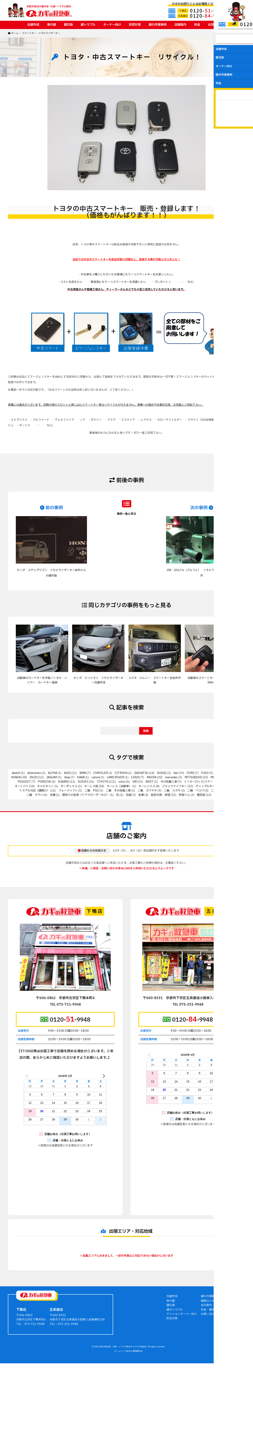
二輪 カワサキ (147, 791)
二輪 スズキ (172, 791)
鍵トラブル (88, 25)
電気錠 (201, 795)
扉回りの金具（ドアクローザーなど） (85, 795)
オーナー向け (112, 25)
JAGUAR (51, 777)
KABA (81, 777)
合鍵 (52, 795)
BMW (82, 773)
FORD (190, 773)
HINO (233, 773)
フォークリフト (68, 791)
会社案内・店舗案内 (213, 1363)
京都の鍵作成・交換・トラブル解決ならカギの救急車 (123, 1404)
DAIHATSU (141, 773)
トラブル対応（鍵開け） (34, 791)
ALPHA (52, 773)
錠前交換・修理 (160, 795)
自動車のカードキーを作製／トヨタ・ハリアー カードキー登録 (42, 680)
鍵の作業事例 (157, 25)
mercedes (171, 777)
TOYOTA (102, 782)
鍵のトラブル (174, 1367)
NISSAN (230, 777)
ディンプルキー (205, 786)
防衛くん (184, 795)
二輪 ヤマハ (34, 795)
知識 (128, 795)
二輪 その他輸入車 (118, 791)
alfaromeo (34, 773)
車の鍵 (51, 25)
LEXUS (135, 777)
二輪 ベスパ (195, 791)
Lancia (96, 777)
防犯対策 (135, 25)
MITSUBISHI (193, 777)
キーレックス (147, 786)
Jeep (67, 777)
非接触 (218, 795)
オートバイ (21, 786)
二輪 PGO (92, 791)
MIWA (214, 777)
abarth (16, 773)
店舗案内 (180, 25)
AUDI (67, 773)
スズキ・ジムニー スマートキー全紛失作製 (154, 680)
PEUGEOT (24, 782)
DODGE (162, 773)
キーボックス (69, 786)
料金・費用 (208, 1367)
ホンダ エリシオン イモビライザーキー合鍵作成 (98, 680)
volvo (122, 782)
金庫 (141, 795)
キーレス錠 (91, 786)
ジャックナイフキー (174, 786)
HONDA (16, 777)
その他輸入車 (168, 782)
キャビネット (45, 786)
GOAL (219, 773)
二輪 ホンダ (219, 791)
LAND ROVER (115, 777)
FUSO (205, 773)
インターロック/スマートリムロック (206, 782)
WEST (149, 782)
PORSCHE (44, 782)
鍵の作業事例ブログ (213, 1354)
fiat (176, 773)
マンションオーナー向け (181, 1372)
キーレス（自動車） (119, 786)
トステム (229, 786)
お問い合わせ (217, 25)
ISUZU (33, 777)
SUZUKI (83, 782)
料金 (197, 25)
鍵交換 (68, 25)
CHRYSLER (100, 773)
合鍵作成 (33, 25)
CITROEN (121, 773)
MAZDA (151, 777)
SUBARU (63, 782)
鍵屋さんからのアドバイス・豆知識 (223, 1358)
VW (134, 782)
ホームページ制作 (122, 1408)
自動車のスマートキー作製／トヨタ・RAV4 (211, 680)
